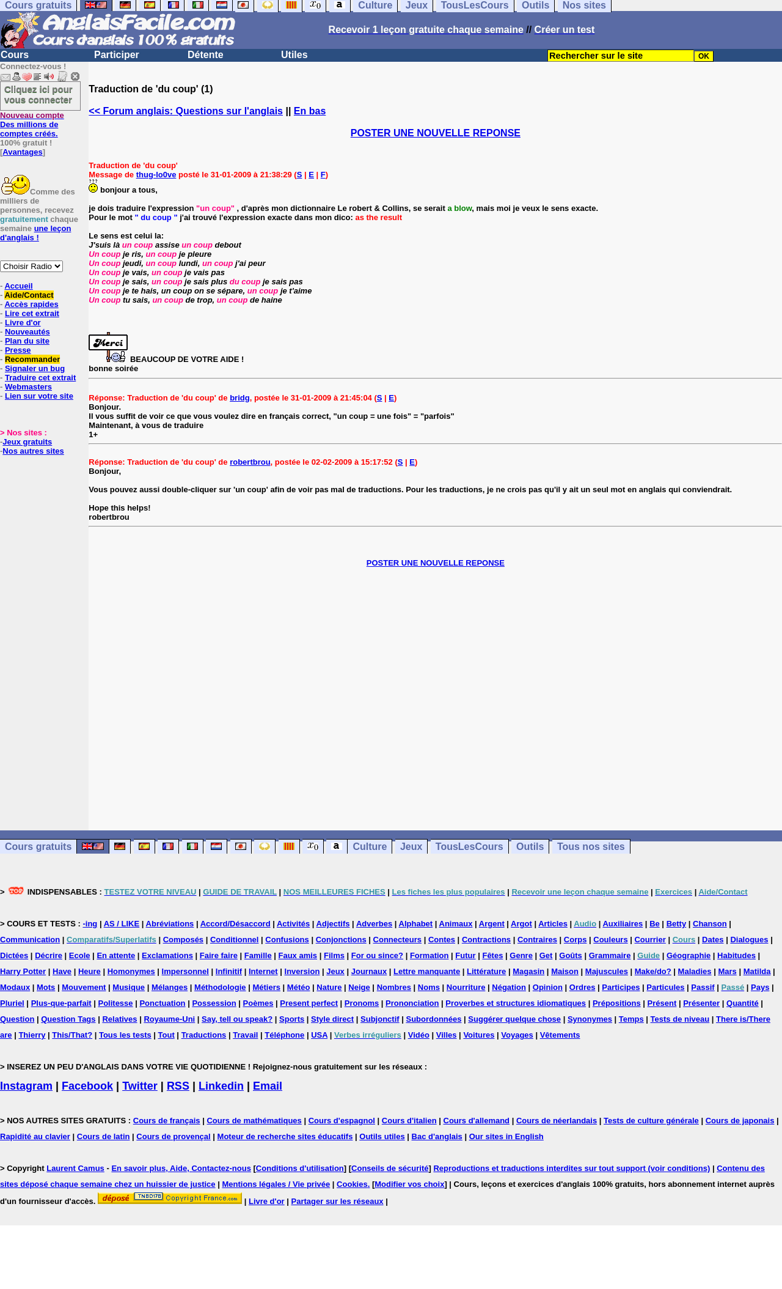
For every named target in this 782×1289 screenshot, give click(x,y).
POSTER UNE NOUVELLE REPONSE (436, 133)
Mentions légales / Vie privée (276, 1184)
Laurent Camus (75, 1168)
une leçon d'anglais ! (35, 233)
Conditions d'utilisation (300, 1168)
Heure (89, 971)
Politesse (115, 1003)
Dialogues (749, 939)
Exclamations (167, 955)
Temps (631, 1019)
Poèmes (258, 1003)
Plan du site (27, 340)
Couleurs (610, 939)
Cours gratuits (38, 846)
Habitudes (736, 955)
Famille (258, 955)
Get (546, 955)
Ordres (582, 987)
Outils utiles (381, 1136)
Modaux (15, 987)
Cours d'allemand (477, 1120)
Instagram (26, 1086)
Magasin (528, 971)
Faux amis (298, 955)
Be (654, 923)
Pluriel (12, 1003)
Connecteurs (397, 939)
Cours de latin (103, 1136)
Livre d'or (23, 322)
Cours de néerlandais (556, 1120)
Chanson (710, 923)
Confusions (287, 939)
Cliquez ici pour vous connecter (38, 94)
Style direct (332, 1019)
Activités (293, 923)
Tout (166, 1035)
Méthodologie (220, 987)
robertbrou (250, 462)
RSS (178, 1086)
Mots (46, 987)
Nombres (394, 987)
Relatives (119, 1019)
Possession (214, 1003)
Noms (429, 987)
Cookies (352, 1184)
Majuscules (606, 971)
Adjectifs (333, 923)
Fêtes (492, 955)
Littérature (486, 971)
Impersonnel (185, 971)
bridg (240, 397)
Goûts (570, 955)
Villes (446, 1035)
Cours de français (166, 1120)
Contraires (537, 939)
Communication (30, 939)
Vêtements (560, 1035)
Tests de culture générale (651, 1120)
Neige (359, 987)
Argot (521, 923)
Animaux (456, 923)
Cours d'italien (409, 1120)
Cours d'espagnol (342, 1120)
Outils (530, 846)
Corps (575, 939)
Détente (206, 55)
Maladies (695, 971)
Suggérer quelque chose (514, 1019)
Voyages (517, 1035)
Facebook (87, 1086)
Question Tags (68, 1019)
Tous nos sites (591, 846)
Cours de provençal (173, 1136)
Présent (662, 1003)
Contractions (486, 939)
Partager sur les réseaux (337, 1201)
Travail (245, 1035)
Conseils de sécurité (389, 1168)
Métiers (266, 987)
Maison (565, 971)
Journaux (369, 971)
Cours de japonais (740, 1120)
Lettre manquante (426, 971)
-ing (89, 923)
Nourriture (466, 987)
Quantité (742, 1003)
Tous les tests (125, 1035)
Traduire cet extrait (40, 377)
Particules (665, 987)
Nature (329, 987)
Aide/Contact (28, 295)
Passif (702, 987)
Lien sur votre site (39, 396)
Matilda (757, 971)
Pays (760, 987)
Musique (128, 987)
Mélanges (170, 987)
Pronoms (362, 1003)
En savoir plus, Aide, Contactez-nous (181, 1168)
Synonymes (590, 1019)
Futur (465, 955)
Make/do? (653, 971)
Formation (429, 955)
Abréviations (170, 923)
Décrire (48, 955)
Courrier (649, 939)
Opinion (548, 987)
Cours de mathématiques (253, 1120)
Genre (521, 955)
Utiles (294, 55)
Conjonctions (341, 939)
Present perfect (309, 1003)
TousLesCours (469, 846)
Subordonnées (433, 1019)
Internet (263, 971)
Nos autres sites (33, 451)
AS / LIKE (122, 923)
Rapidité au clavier (35, 1136)
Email (267, 1086)
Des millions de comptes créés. (32, 124)
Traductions (204, 1035)
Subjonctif (380, 1019)
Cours (15, 55)
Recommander (32, 359)
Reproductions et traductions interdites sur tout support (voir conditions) (571, 1168)
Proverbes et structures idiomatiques (515, 1003)
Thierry (31, 1035)
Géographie (689, 955)
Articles (553, 923)
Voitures (478, 1035)
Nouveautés (27, 331)
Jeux (411, 846)
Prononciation (412, 1003)
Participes (621, 987)
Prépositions (617, 1003)
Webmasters (28, 386)
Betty (677, 923)
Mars (727, 971)
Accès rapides (31, 304)
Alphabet (416, 923)
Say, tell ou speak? (237, 1019)
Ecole (79, 955)
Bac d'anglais (437, 1136)
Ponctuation (162, 1003)
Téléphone (284, 1035)
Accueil (18, 285)
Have (62, 971)
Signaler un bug (35, 368)
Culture (370, 846)
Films (334, 955)
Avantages (22, 152)
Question (17, 1019)
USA (319, 1035)
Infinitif (229, 971)
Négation (509, 987)
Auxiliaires (622, 923)
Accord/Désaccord (235, 923)
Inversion (302, 971)
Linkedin (221, 1086)
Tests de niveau (680, 1019)
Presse (18, 350)
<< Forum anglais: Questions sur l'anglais (186, 111)
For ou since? (377, 955)
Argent (492, 923)
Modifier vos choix (409, 1184)
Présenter (701, 1003)
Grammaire (610, 955)
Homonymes (131, 971)
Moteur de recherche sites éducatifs (285, 1136)
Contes (441, 939)
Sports (291, 1019)
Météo (298, 987)
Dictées (14, 955)
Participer (116, 55)
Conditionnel (234, 939)
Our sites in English (506, 1136)
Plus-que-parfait (61, 1003)
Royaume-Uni (169, 1019)
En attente (116, 955)
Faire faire (219, 955)
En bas (310, 111)
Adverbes (374, 923)
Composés (183, 939)
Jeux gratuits (27, 441)
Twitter (140, 1086)
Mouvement (84, 987)
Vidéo (418, 1035)
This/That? (72, 1035)
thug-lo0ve (156, 174)
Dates (712, 939)
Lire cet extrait (32, 313)
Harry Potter (23, 971)
